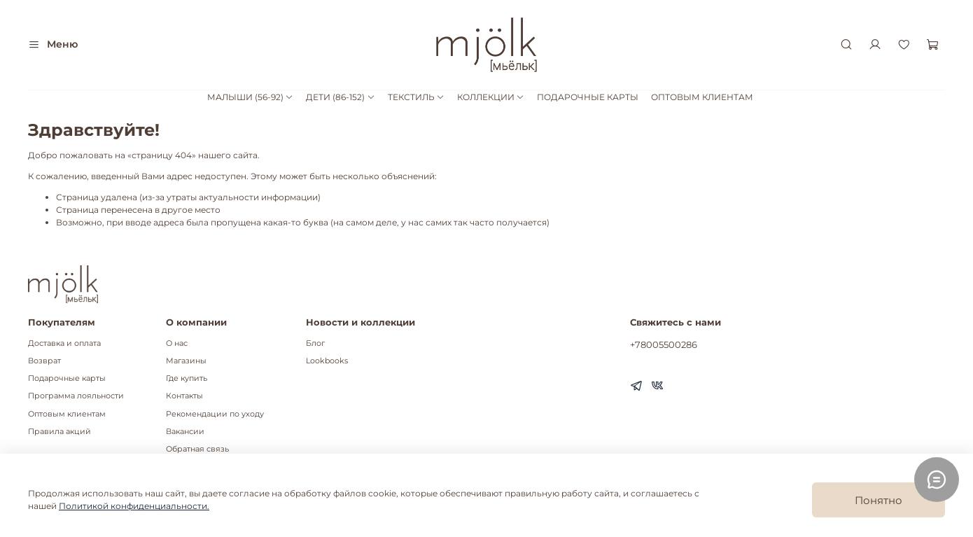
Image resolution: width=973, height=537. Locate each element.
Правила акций (59, 431)
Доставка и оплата (64, 343)
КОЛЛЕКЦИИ (490, 97)
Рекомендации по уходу (215, 414)
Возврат (44, 360)
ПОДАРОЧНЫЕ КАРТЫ (587, 97)
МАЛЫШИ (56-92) (250, 97)
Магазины (186, 360)
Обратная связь (197, 449)
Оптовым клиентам (67, 414)
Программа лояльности (76, 395)
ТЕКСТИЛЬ (416, 97)
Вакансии (185, 431)
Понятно (878, 500)
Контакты (184, 395)
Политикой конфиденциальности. (134, 506)
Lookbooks (327, 360)
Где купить (186, 378)
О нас (177, 343)
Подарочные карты (67, 378)
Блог (315, 343)
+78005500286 (663, 344)
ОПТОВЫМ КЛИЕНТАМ (702, 97)
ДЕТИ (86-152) (340, 97)
